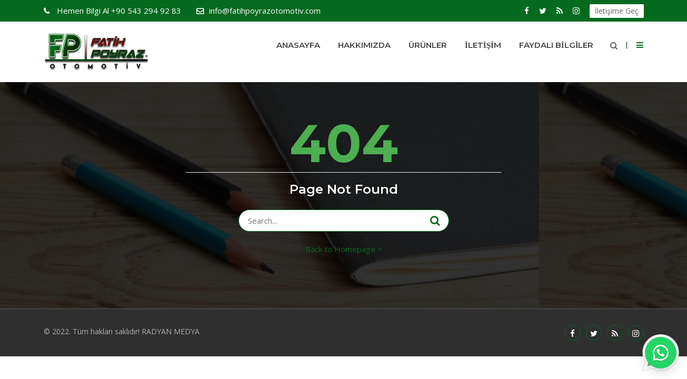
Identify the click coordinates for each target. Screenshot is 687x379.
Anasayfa (298, 45)
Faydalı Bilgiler (556, 45)
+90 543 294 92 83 (118, 10)
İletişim (483, 45)
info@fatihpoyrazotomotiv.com (265, 10)
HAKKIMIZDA (364, 45)
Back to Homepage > (343, 249)
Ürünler (428, 45)
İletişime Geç (617, 11)
